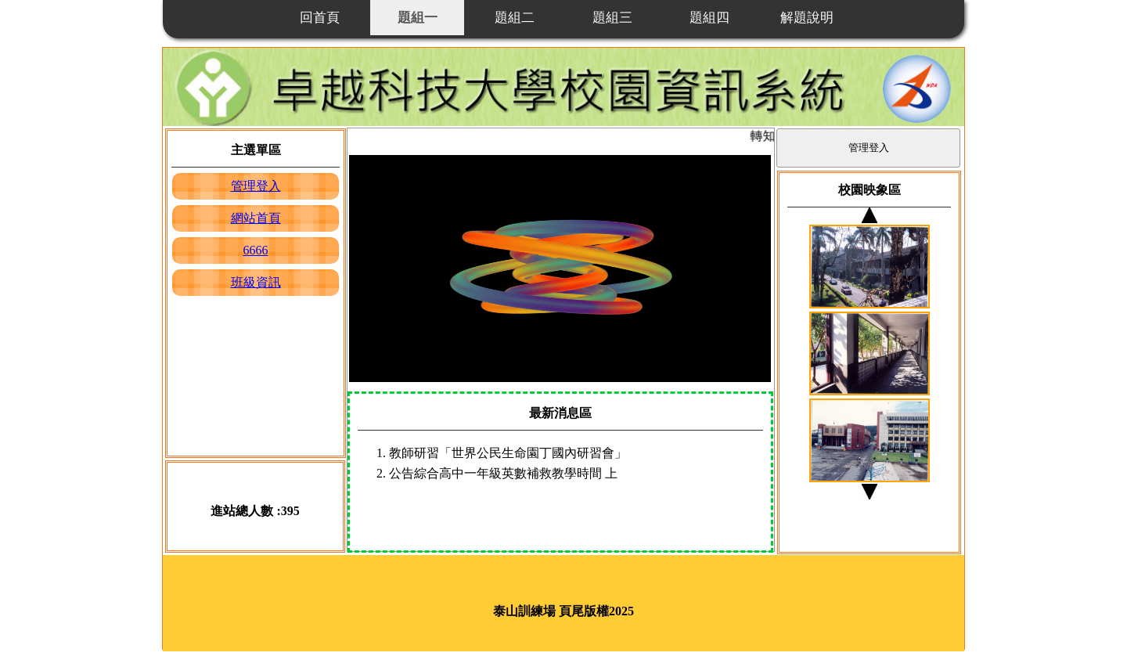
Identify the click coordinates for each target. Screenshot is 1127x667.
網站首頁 (256, 218)
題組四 (709, 17)
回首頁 (320, 17)
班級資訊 (256, 282)
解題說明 (807, 17)
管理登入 (256, 186)
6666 (255, 250)
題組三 (612, 17)
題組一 (417, 17)
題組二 (515, 17)
